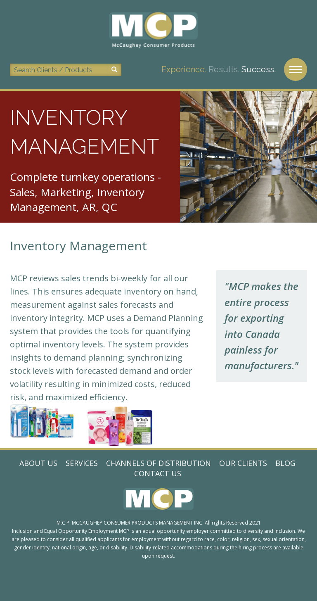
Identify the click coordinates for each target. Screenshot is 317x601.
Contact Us (157, 473)
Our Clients (243, 463)
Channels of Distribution (158, 463)
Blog (285, 463)
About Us (38, 463)
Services (82, 463)
